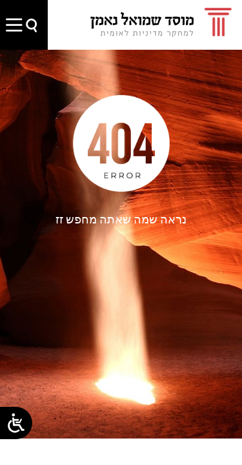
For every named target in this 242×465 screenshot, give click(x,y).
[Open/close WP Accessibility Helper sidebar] (16, 423)
